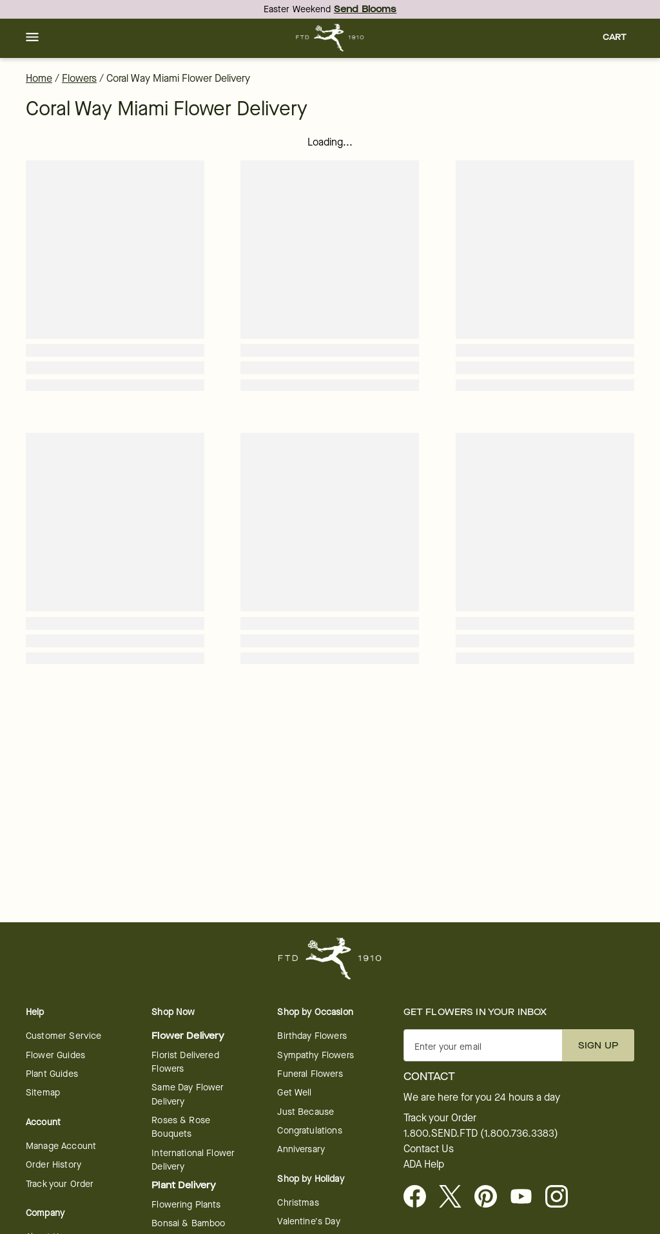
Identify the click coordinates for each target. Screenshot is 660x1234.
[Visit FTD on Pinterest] (490, 1197)
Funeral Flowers (309, 1074)
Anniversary (301, 1149)
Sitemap (43, 1093)
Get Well (294, 1093)
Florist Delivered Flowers (185, 1062)
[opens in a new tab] (526, 1197)
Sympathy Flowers (315, 1055)
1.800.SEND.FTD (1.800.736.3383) (480, 1133)
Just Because (305, 1112)
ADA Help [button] (423, 1164)
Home (39, 78)
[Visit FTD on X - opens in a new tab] (455, 1197)
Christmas (297, 1203)
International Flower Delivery (193, 1160)
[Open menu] (32, 38)
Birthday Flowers (311, 1036)
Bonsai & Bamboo (188, 1223)
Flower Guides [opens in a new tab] (55, 1055)
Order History (53, 1165)
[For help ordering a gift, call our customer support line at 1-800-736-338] (330, 38)
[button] (32, 38)
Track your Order (59, 1184)
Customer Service (63, 1036)
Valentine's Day (308, 1221)
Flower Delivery (187, 1036)
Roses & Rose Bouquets (180, 1127)
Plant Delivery (183, 1185)
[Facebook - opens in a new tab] (419, 1197)
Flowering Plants (185, 1205)
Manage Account (61, 1146)
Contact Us (428, 1149)
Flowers (79, 78)
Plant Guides (52, 1074)
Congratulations (309, 1131)
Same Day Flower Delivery (187, 1094)
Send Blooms (365, 9)
